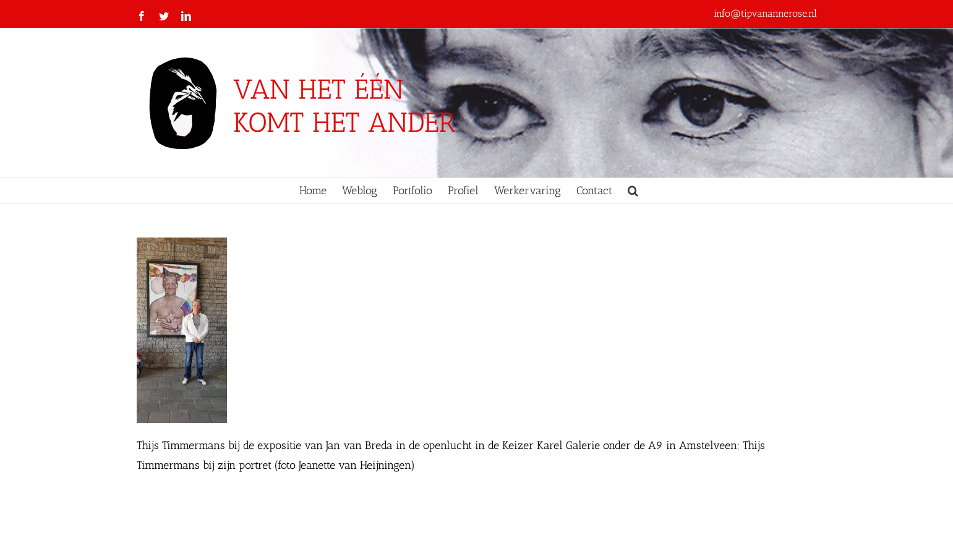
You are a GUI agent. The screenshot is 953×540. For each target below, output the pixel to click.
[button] (633, 190)
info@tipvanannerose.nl (765, 13)
